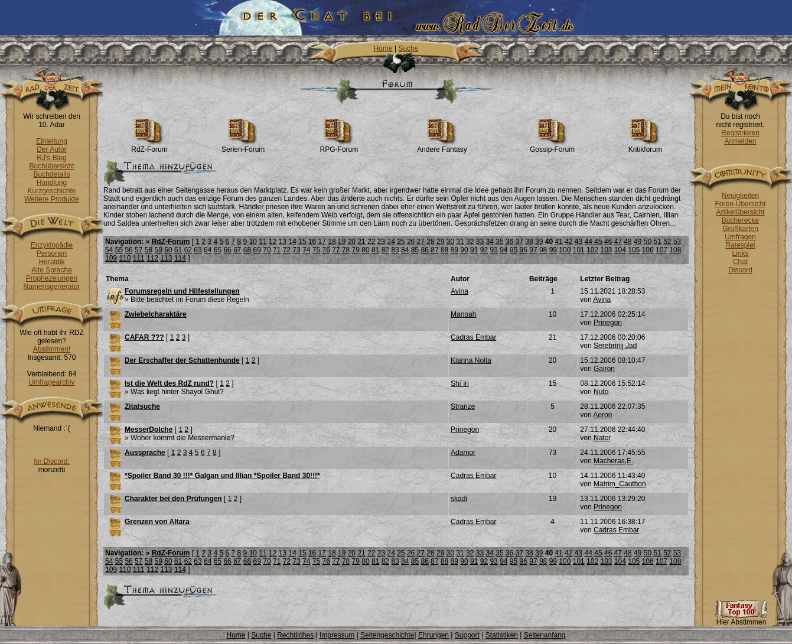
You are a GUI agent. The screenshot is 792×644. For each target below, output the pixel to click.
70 (266, 250)
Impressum (337, 635)
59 (158, 250)
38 (529, 242)
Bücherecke (740, 220)
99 (553, 250)
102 (592, 250)
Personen (52, 253)
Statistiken (501, 635)
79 (356, 250)
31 (460, 242)
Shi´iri (460, 383)
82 (385, 250)
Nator (602, 438)
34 (490, 242)
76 (326, 250)
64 (207, 250)
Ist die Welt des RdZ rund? (169, 383)
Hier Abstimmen (741, 619)
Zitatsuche (142, 406)
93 (493, 250)
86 (425, 250)
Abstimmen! (51, 349)
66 (227, 250)
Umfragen (740, 237)
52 (667, 242)
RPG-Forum (339, 146)
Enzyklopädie (52, 245)
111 (139, 258)
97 (533, 250)
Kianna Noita (471, 360)
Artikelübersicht (740, 212)
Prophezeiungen (51, 278)
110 (125, 258)
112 (152, 258)
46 (608, 242)
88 (444, 250)
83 (395, 250)
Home (383, 48)
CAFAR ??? (144, 337)
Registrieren (740, 133)
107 (661, 250)
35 (499, 242)
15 (302, 242)
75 (316, 250)
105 (634, 250)
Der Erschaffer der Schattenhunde (182, 360)
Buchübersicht (51, 166)
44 (588, 242)
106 (648, 250)
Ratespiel (740, 245)
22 (371, 242)
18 (331, 242)
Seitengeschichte (387, 635)
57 (138, 250)
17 (322, 242)
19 (342, 242)
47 (618, 242)
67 (237, 250)
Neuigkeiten (740, 195)
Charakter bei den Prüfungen (173, 499)
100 (565, 250)
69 (257, 250)
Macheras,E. (613, 461)
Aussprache (145, 452)
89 (454, 250)
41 (558, 242)
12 (272, 242)
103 (606, 250)
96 (523, 250)
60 (168, 250)
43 (578, 242)
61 (178, 250)
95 (513, 250)
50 (647, 242)
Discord (740, 270)
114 (180, 258)
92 (484, 250)
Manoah (463, 314)
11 (262, 242)
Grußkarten (740, 229)
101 (579, 250)
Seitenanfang (545, 635)
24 (391, 242)
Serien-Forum (243, 146)
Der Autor (52, 149)
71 (277, 250)
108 (675, 250)
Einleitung (51, 141)
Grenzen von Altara (157, 522)
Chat (740, 262)
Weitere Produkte (51, 199)
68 (247, 250)
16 (312, 242)
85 (415, 250)
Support (467, 635)
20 (352, 242)
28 (430, 242)
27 (421, 242)
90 (464, 250)
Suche (408, 48)
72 (287, 250)
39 (539, 242)
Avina (459, 291)
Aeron (602, 415)
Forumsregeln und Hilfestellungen (182, 291)
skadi (459, 499)
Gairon (604, 369)
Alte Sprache (51, 270)
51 (657, 242)
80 (365, 250)
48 (627, 242)
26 (411, 242)
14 (292, 242)
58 (148, 250)
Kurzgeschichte (51, 191)
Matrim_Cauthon (620, 484)
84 (405, 250)
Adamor (463, 452)
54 (109, 250)
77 (336, 250)
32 (470, 242)
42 (568, 242)
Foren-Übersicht (740, 204)
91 (474, 250)
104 (620, 250)
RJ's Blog (51, 158)
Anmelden (740, 141)
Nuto (601, 392)
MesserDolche (148, 429)
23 (381, 242)
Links (740, 253)
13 (282, 242)
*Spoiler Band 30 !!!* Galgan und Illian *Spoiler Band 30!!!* (222, 475)
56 (128, 250)
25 (401, 242)
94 (503, 250)
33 (480, 242)
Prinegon (608, 322)
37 (519, 242)
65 (217, 250)
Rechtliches (295, 635)
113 (166, 258)
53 (677, 242)
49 (637, 242)
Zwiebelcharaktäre (156, 314)
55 (119, 250)
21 (361, 242)
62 (188, 250)
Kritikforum (645, 146)
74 (306, 250)
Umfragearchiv (51, 382)
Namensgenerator (51, 286)
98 (543, 250)
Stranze (463, 406)
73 (296, 250)
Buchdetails (51, 174)
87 (434, 250)
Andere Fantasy (442, 146)
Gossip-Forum (552, 146)
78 (346, 250)
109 (111, 258)
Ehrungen (433, 635)
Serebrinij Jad (615, 345)
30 (450, 242)
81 (375, 250)
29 (440, 242)
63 (197, 250)
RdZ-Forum (149, 146)
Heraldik (51, 262)
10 (253, 242)
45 (598, 242)
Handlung (52, 182)
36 (509, 242)
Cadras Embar (473, 337)
